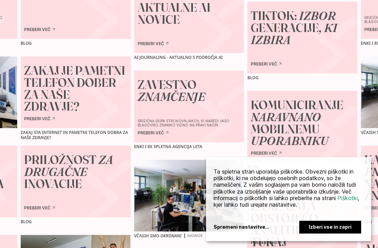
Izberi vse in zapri (330, 227)
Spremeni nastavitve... (241, 227)
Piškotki (347, 198)
